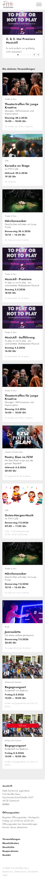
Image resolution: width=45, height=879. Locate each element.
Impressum (7, 871)
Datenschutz (20, 871)
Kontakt (6, 855)
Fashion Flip (28, 54)
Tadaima (22, 54)
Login (5, 874)
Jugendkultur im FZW (30, 54)
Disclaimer (33, 871)
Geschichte (8, 847)
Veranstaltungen (11, 839)
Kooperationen (10, 851)
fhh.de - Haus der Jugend (17, 5)
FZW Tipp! (20, 54)
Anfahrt (5, 804)
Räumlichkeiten (10, 843)
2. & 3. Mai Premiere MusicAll (17, 54)
